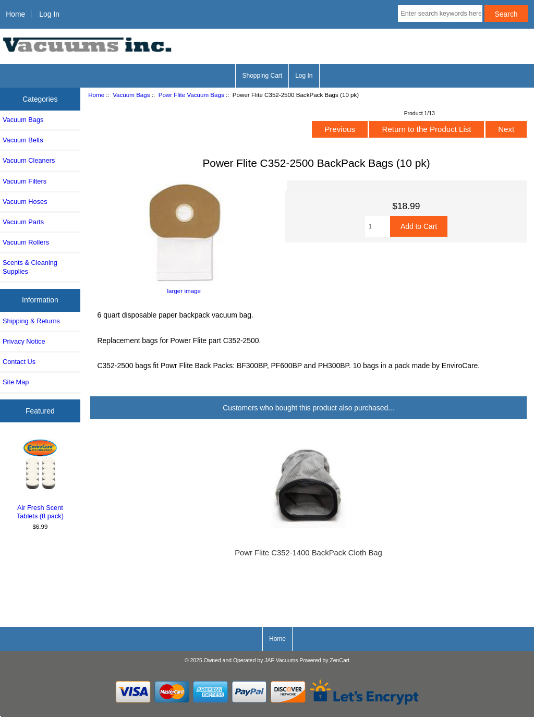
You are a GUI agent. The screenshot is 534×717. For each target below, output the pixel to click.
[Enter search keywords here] (440, 13)
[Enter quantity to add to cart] (377, 226)
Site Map (16, 382)
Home (15, 14)
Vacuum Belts (23, 140)
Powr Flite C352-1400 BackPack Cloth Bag (308, 553)
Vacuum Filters (24, 181)
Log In (49, 14)
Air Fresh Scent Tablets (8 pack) (40, 478)
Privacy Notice (24, 341)
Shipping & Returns (31, 321)
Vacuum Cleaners (29, 160)
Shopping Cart (262, 75)
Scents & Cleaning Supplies (30, 267)
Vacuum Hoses (25, 201)
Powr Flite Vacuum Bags (191, 94)
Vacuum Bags (131, 94)
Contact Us (19, 362)
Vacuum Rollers (26, 242)
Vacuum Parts (23, 222)
